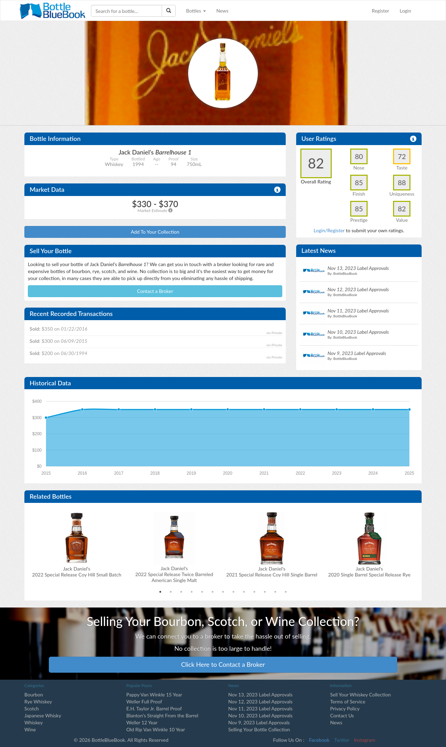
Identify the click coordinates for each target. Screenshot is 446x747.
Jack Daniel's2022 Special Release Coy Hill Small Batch (76, 572)
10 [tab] (254, 591)
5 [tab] (202, 591)
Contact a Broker (155, 291)
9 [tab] (243, 591)
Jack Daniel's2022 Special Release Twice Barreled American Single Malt (174, 574)
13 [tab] (285, 591)
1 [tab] (160, 591)
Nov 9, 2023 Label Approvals (259, 722)
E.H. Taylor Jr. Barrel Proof (154, 708)
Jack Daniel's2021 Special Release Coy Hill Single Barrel (271, 572)
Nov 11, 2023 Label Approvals (260, 708)
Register (380, 11)
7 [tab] (223, 591)
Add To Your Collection (155, 232)
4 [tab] (191, 591)
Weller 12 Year (141, 722)
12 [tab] (275, 591)
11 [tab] (264, 591)
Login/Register (329, 230)
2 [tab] (170, 591)
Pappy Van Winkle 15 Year (154, 694)
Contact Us (342, 715)
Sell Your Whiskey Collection (360, 694)
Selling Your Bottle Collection (259, 729)
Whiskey (33, 722)
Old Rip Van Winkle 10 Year (155, 729)
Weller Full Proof (144, 701)
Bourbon (33, 694)
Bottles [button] (196, 11)
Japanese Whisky (42, 715)
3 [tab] (181, 591)
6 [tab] (212, 591)
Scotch (31, 708)
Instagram (364, 740)
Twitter (341, 740)
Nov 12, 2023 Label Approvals (260, 701)
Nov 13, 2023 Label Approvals (260, 694)
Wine (30, 729)
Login (405, 11)
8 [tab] (233, 591)
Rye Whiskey (38, 701)
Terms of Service (348, 701)
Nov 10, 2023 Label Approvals (260, 715)
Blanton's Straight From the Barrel (162, 715)
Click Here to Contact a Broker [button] (223, 664)
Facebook (319, 740)
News (222, 11)
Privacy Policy (345, 708)
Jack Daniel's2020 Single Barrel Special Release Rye (369, 572)
